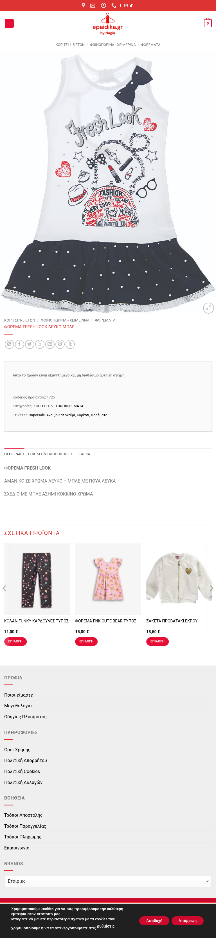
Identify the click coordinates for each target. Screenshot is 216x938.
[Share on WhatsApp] (9, 344)
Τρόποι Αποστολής (23, 815)
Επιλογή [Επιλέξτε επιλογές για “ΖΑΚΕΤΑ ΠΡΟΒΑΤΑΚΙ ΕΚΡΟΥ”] (157, 641)
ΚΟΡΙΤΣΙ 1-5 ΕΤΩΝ (70, 45)
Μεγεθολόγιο (18, 705)
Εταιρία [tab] (83, 454)
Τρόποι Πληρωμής (23, 837)
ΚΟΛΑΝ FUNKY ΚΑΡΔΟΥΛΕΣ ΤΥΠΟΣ (36, 621)
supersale (37, 415)
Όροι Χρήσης (17, 749)
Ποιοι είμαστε (18, 695)
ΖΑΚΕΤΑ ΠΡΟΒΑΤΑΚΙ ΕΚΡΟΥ (171, 621)
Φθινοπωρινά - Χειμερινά (113, 45)
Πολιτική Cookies (22, 771)
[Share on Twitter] (29, 344)
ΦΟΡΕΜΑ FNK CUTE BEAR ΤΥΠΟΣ (105, 621)
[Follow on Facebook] (120, 6)
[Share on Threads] (39, 344)
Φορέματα (99, 415)
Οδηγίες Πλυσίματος (25, 716)
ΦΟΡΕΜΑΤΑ (150, 45)
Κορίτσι (83, 415)
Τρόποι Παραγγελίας (25, 826)
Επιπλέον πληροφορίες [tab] (50, 454)
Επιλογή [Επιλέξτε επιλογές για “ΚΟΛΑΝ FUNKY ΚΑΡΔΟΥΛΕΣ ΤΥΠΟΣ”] (15, 641)
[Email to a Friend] (50, 344)
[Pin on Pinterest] (60, 344)
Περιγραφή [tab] (14, 454)
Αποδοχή (147, 921)
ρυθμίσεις (105, 927)
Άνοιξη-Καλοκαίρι (60, 415)
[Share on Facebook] (19, 344)
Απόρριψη (185, 921)
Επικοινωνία (17, 848)
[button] (9, 23)
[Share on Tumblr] (70, 344)
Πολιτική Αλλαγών (23, 782)
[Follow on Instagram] (126, 6)
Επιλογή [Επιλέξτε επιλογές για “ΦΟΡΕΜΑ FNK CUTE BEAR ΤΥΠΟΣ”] (86, 641)
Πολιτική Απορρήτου (25, 760)
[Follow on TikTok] (131, 6)
